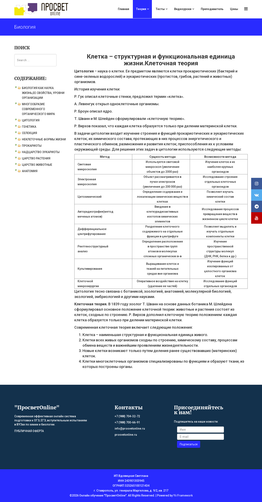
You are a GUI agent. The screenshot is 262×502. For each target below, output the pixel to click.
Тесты (160, 9)
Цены (234, 9)
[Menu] (246, 9)
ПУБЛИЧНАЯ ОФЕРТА (29, 431)
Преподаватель (212, 9)
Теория (141, 9)
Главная (123, 9)
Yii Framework (183, 495)
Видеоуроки (182, 9)
